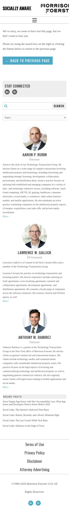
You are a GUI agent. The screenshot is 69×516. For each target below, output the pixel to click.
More (5, 216)
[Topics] (34, 117)
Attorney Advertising (34, 469)
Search (59, 106)
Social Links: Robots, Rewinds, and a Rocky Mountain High (31, 415)
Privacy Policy (34, 453)
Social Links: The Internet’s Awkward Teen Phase (26, 410)
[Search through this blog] (34, 105)
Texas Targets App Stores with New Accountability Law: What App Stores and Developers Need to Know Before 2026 (34, 403)
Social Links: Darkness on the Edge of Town (23, 426)
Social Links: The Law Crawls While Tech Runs (25, 420)
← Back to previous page (27, 60)
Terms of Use (34, 444)
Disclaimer (34, 461)
